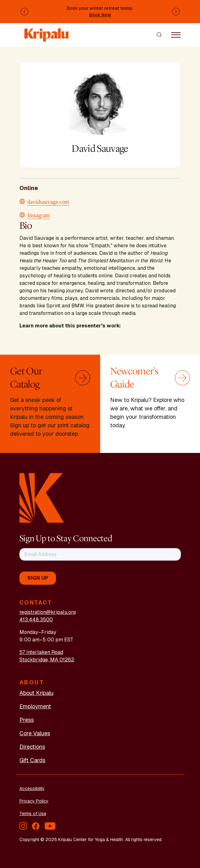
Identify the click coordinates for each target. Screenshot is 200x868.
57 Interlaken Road (41, 652)
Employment (35, 706)
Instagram (39, 215)
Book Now (100, 15)
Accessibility (32, 788)
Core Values (34, 733)
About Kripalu (36, 692)
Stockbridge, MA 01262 (46, 659)
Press (26, 719)
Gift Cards (32, 760)
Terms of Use (32, 813)
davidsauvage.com (48, 201)
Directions (32, 746)
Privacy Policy (34, 801)
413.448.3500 (36, 619)
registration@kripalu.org (47, 612)
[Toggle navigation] (176, 34)
